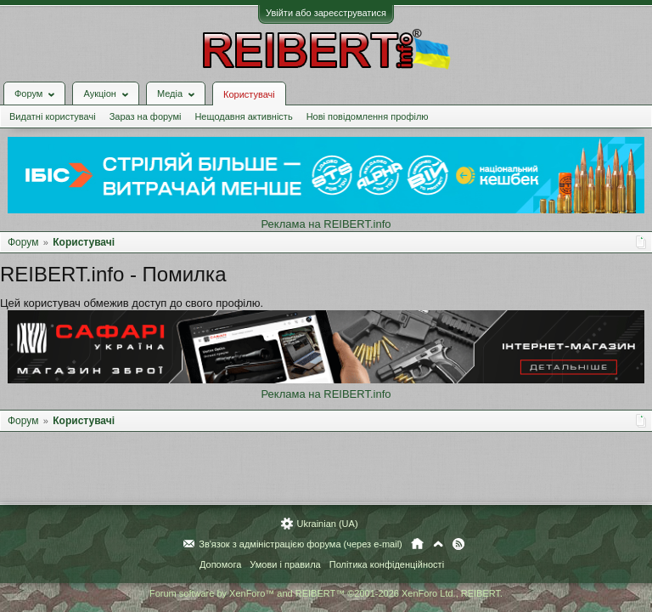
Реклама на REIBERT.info (326, 224)
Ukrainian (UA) (326, 523)
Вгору (438, 544)
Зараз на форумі (146, 116)
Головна (417, 544)
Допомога (220, 564)
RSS (458, 544)
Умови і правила (285, 564)
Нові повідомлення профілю (367, 116)
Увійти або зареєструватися (326, 13)
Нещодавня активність (243, 116)
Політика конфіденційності (386, 564)
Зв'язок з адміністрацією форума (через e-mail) (300, 544)
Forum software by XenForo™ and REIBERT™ (326, 593)
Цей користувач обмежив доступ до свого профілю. (131, 303)
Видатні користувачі (52, 116)
